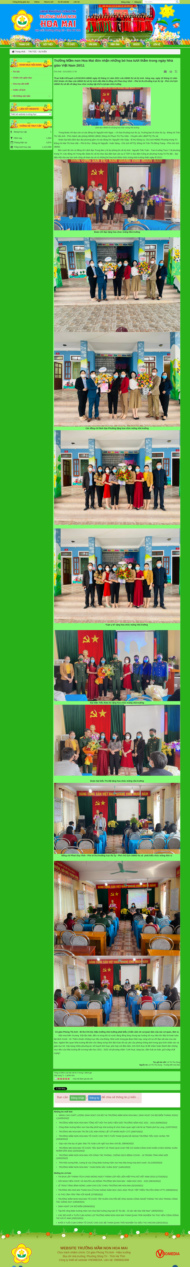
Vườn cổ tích (19, 90)
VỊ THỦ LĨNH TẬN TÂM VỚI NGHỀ (74, 1194)
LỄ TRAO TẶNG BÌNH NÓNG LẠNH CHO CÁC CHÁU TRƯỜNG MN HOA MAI (94, 1185)
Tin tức (16, 71)
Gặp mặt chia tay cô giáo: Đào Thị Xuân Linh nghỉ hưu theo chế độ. (90, 1143)
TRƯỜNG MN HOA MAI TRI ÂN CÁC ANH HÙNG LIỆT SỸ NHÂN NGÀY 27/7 (94, 1131)
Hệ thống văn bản (21, 96)
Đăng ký (137, 2)
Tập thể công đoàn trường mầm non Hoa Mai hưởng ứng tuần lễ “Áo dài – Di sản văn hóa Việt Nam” (104, 1211)
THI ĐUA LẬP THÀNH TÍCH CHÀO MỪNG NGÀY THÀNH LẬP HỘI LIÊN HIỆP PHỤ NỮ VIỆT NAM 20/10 (106, 1176)
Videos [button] (36, 2)
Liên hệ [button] (77, 2)
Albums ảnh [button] (48, 2)
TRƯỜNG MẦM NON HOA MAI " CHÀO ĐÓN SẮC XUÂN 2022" (88, 1167)
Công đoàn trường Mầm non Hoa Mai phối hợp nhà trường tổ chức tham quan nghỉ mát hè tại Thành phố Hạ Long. (112, 1127)
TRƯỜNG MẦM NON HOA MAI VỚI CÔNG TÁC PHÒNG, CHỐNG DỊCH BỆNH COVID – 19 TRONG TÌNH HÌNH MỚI (113, 1155)
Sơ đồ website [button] (63, 2)
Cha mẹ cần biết (21, 84)
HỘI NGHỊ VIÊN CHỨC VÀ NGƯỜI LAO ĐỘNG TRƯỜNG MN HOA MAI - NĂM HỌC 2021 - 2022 (103, 1181)
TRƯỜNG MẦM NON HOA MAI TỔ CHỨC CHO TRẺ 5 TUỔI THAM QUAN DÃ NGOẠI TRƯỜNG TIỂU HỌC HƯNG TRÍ (114, 1136)
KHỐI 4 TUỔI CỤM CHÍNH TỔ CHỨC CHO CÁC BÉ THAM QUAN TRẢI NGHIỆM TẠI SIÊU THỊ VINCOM (107, 1223)
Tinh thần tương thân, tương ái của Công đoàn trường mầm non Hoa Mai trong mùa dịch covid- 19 (104, 1162)
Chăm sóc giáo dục (22, 78)
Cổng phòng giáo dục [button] (21, 2)
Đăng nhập (125, 2)
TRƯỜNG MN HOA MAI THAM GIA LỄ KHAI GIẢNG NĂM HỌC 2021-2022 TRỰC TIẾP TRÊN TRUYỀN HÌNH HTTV (111, 1190)
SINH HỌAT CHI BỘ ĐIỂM (70, 1206)
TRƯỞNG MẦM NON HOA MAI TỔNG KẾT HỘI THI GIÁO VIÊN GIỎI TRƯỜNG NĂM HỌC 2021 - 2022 (107, 1123)
